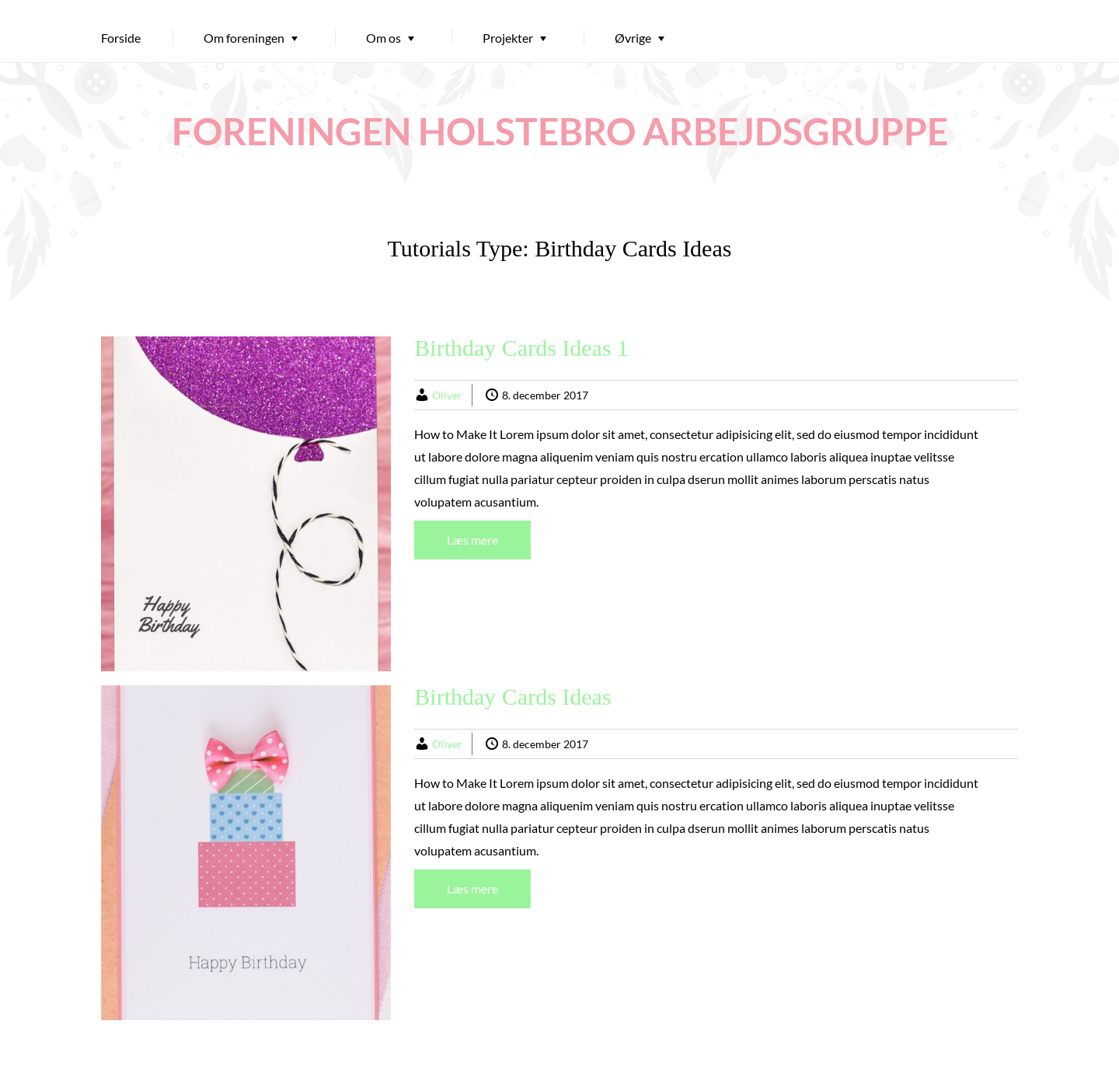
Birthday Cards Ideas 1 (521, 348)
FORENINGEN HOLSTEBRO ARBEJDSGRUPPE (560, 131)
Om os (383, 37)
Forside (121, 37)
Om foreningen (244, 37)
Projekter (508, 37)
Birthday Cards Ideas (512, 696)
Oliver (447, 395)
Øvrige (633, 37)
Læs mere (472, 539)
